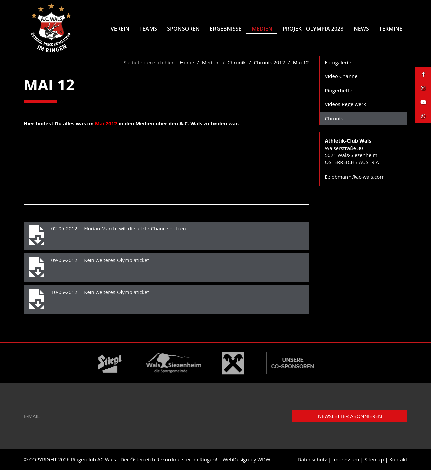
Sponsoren (183, 28)
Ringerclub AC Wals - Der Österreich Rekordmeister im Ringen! (144, 459)
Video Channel (342, 76)
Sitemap (374, 459)
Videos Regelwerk (345, 104)
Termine (390, 28)
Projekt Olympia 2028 (313, 28)
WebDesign (236, 459)
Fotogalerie (338, 62)
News (361, 28)
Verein (120, 28)
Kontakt (398, 459)
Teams (148, 28)
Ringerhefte (338, 90)
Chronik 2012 (269, 62)
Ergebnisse (225, 28)
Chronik (237, 62)
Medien (262, 28)
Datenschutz (312, 459)
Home (187, 62)
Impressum (345, 459)
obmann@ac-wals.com (358, 176)
